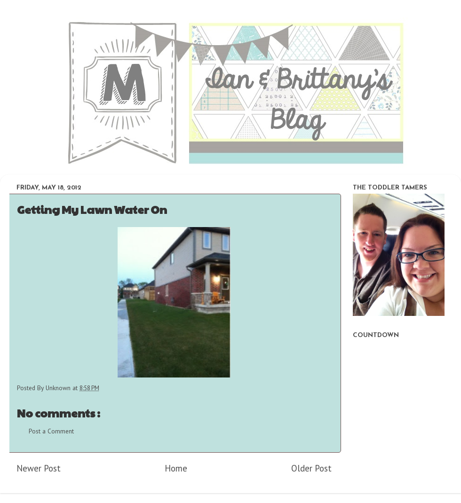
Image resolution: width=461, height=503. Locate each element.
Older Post (311, 468)
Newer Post (38, 468)
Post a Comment (51, 431)
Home (176, 468)
